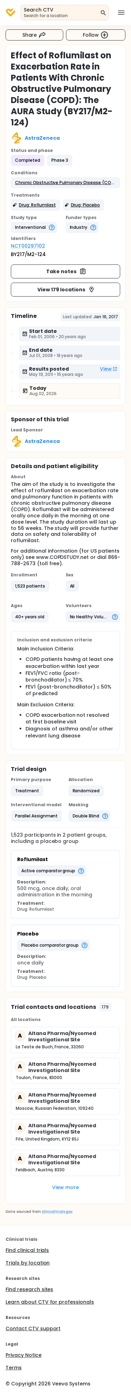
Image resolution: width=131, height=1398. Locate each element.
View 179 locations (66, 289)
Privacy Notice (24, 1355)
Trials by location (28, 1262)
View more (65, 1187)
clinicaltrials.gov (57, 1211)
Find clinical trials (27, 1250)
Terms (14, 1367)
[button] (65, 182)
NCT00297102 (28, 246)
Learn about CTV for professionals (50, 1301)
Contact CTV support (33, 1328)
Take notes (66, 271)
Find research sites (29, 1289)
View (108, 369)
